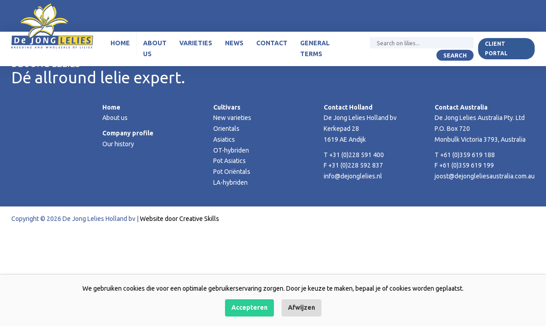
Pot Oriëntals (231, 171)
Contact (271, 43)
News (234, 43)
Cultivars (226, 107)
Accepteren (249, 307)
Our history (118, 144)
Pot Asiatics (229, 160)
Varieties (195, 43)
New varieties (232, 117)
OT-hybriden (231, 150)
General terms (315, 48)
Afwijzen (301, 307)
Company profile (127, 133)
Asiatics (224, 139)
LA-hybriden (230, 182)
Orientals (226, 128)
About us (155, 48)
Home (120, 43)
